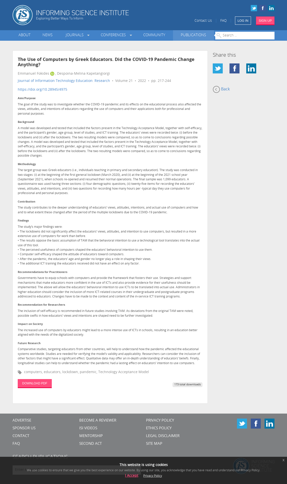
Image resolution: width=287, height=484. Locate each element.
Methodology (27, 164)
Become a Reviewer (97, 421)
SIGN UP (265, 20)
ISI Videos (88, 428)
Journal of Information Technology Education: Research (64, 81)
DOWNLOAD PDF (34, 383)
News (47, 35)
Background (26, 122)
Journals (76, 35)
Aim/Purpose (27, 98)
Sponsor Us (24, 428)
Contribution (26, 202)
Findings (23, 221)
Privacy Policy (160, 421)
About (24, 35)
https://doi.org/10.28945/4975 (42, 90)
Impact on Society (30, 324)
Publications (193, 35)
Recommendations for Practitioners (42, 272)
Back (221, 89)
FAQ (223, 21)
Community (154, 35)
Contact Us (203, 21)
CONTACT (20, 436)
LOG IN (243, 20)
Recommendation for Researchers (41, 305)
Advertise (21, 421)
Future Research (29, 343)
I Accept (131, 476)
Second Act (90, 444)
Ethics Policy (159, 428)
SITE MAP (154, 444)
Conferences (114, 35)
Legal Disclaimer (163, 436)
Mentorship (91, 436)
